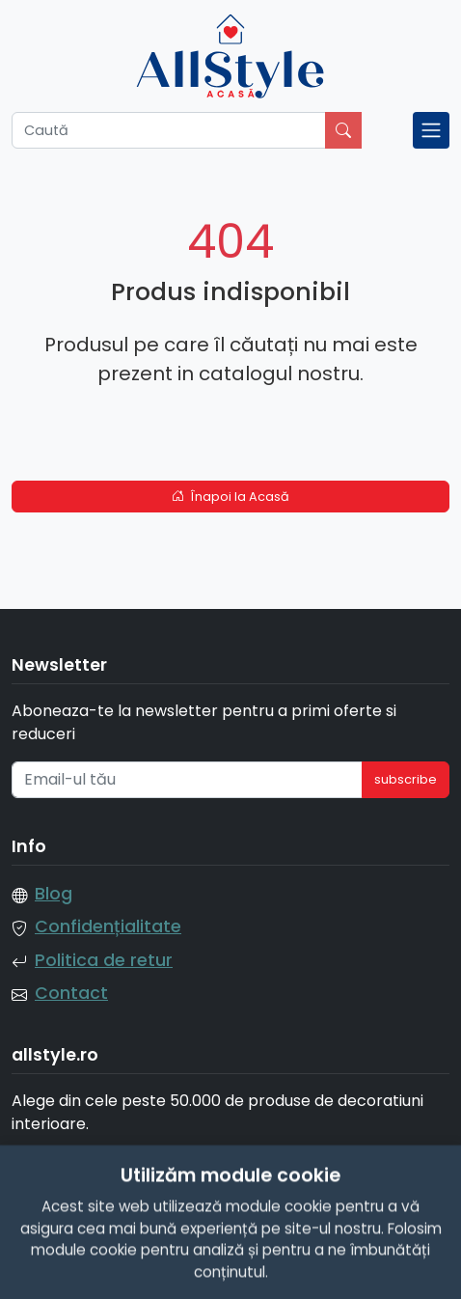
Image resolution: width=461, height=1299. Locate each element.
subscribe (405, 779)
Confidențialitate (108, 926)
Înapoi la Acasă (231, 496)
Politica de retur (104, 960)
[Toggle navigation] (431, 130)
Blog (53, 893)
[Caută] (169, 130)
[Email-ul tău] (187, 779)
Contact (71, 993)
